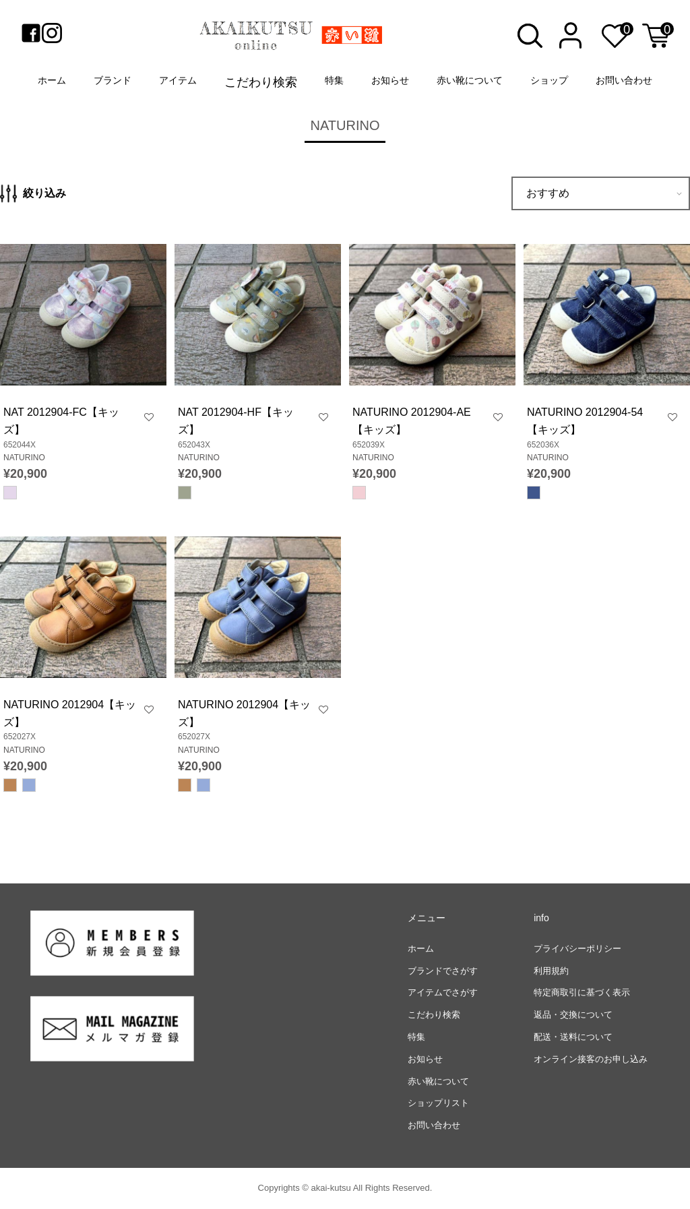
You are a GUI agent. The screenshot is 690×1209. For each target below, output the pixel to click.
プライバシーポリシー (577, 948)
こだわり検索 (260, 82)
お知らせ (390, 80)
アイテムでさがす (443, 992)
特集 (334, 80)
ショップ (549, 80)
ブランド (112, 80)
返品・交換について (573, 1015)
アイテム (178, 80)
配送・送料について (573, 1037)
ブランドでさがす (443, 971)
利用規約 (551, 971)
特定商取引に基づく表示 (582, 992)
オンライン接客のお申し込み (591, 1059)
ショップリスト (438, 1103)
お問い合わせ (624, 80)
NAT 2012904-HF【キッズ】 (236, 420)
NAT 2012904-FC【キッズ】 (61, 420)
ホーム (52, 80)
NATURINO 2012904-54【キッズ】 (585, 420)
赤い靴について (470, 80)
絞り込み (33, 193)
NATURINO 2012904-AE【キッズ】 (411, 420)
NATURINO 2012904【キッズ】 (69, 713)
